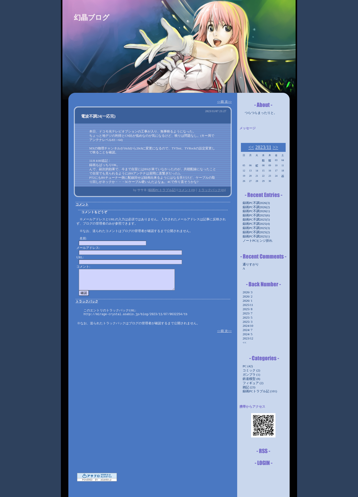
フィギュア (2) (253, 383)
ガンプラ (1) (251, 374)
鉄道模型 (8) (251, 379)
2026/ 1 (247, 300)
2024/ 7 (247, 330)
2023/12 (248, 338)
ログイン (263, 463)
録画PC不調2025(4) (256, 224)
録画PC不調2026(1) (256, 211)
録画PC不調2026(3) (256, 203)
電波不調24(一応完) (98, 116)
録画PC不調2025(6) (256, 215)
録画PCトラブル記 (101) (260, 391)
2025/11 (248, 305)
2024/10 (248, 326)
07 (257, 165)
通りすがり (251, 264)
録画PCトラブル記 (162, 190)
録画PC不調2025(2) (256, 232)
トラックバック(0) (211, 190)
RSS (263, 451)
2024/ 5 (247, 334)
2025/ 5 (247, 317)
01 (263, 160)
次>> (228, 101)
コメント (82, 204)
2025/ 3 (247, 322)
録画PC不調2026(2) (256, 207)
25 (282, 175)
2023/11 (263, 147)
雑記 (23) (249, 387)
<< (251, 147)
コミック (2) (251, 370)
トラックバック (87, 301)
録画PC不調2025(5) (256, 219)
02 (269, 160)
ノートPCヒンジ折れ (257, 240)
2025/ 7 (247, 313)
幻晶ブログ (91, 17)
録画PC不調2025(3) (256, 228)
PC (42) (248, 366)
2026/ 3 (247, 292)
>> (275, 147)
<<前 (221, 101)
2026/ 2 (247, 296)
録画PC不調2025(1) (256, 236)
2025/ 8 (247, 309)
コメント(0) (186, 190)
